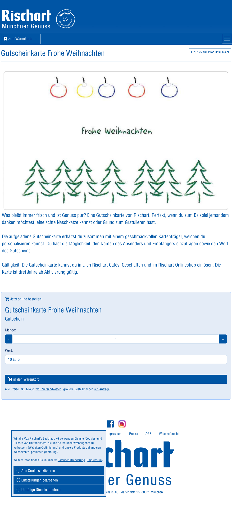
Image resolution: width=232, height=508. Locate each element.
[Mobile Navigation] (227, 39)
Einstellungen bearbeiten (37, 480)
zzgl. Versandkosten (48, 389)
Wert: (9, 350)
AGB (148, 434)
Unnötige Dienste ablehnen (39, 489)
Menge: (10, 330)
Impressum (114, 434)
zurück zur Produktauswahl (210, 52)
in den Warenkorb (24, 379)
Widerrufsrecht (169, 434)
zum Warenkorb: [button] (21, 38)
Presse (133, 434)
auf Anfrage (101, 389)
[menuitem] (114, 433)
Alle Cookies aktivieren (36, 470)
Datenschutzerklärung (71, 460)
